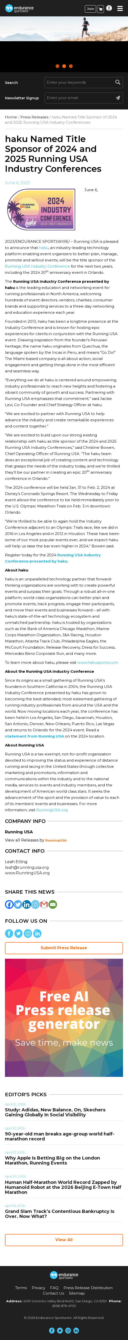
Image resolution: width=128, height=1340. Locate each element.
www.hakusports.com (97, 662)
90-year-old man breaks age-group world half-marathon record (59, 1136)
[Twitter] (18, 904)
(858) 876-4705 (64, 1306)
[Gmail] (44, 904)
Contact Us (53, 1293)
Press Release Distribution (88, 1287)
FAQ (54, 1287)
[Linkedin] (26, 904)
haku (43, 247)
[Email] (52, 904)
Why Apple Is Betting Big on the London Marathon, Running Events (52, 1160)
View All (64, 1239)
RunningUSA (55, 840)
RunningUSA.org (52, 810)
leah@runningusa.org (27, 867)
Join (90, 9)
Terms (21, 1287)
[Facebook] (9, 904)
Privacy (38, 1287)
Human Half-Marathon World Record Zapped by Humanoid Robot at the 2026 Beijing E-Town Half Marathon (63, 1187)
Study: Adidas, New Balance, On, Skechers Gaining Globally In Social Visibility (55, 1112)
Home (11, 117)
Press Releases (34, 117)
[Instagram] (35, 904)
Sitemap (77, 1293)
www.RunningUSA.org (27, 873)
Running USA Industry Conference (37, 266)
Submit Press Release (64, 948)
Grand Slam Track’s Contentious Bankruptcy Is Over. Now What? (59, 1214)
